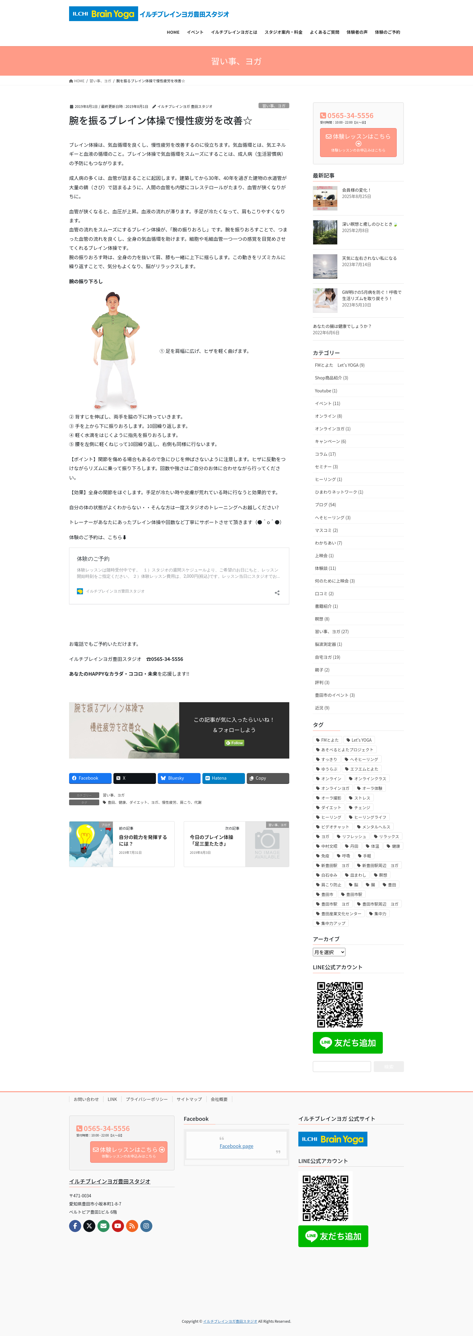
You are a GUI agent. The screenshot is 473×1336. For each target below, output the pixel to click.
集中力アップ (333, 923)
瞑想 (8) (322, 619)
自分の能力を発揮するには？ (143, 840)
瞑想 (383, 875)
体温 (375, 846)
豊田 (392, 885)
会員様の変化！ (357, 190)
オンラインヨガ (335, 788)
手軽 (367, 856)
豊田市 (327, 894)
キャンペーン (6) (330, 441)
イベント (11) (327, 403)
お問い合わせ (86, 1099)
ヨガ (325, 836)
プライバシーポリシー (147, 1099)
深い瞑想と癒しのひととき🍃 (370, 224)
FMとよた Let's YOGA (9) (340, 365)
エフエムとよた (364, 769)
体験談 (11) (325, 568)
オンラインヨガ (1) (333, 429)
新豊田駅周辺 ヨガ (380, 865)
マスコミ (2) (326, 530)
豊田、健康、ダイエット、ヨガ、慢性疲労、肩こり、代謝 (155, 802)
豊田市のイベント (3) (335, 695)
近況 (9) (322, 708)
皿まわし (358, 875)
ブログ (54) (325, 504)
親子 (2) (322, 670)
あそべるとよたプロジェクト (347, 750)
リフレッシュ (354, 836)
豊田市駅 (354, 894)
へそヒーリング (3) (333, 517)
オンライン (331, 778)
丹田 (354, 846)
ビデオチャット (335, 827)
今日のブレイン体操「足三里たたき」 (211, 840)
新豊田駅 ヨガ (335, 865)
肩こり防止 (331, 885)
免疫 (325, 856)
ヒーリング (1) (328, 479)
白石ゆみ (329, 875)
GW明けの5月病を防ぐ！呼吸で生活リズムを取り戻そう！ (372, 295)
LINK (112, 1099)
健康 (396, 846)
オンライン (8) (328, 416)
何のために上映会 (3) (335, 581)
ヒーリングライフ (370, 817)
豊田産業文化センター (341, 913)
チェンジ (362, 807)
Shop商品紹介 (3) (331, 378)
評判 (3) (322, 682)
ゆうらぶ (329, 769)
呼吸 (346, 856)
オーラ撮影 (331, 798)
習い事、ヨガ (273, 105)
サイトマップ (189, 1099)
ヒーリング (331, 817)
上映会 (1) (324, 555)
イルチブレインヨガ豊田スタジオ (110, 1181)
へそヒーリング (364, 759)
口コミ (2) (324, 593)
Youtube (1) (326, 391)
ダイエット (331, 807)
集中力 (380, 913)
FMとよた (330, 740)
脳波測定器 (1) (328, 644)
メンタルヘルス (376, 827)
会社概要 (219, 1099)
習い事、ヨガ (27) (332, 631)
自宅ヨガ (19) (327, 657)
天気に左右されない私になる (369, 258)
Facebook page (236, 1145)
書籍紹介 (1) (326, 606)
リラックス (389, 836)
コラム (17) (325, 454)
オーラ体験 (372, 788)
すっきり (329, 759)
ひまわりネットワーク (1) (339, 492)
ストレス (362, 798)
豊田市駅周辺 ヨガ (380, 904)
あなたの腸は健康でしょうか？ (342, 326)
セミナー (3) (326, 467)
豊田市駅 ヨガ (335, 904)
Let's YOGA (362, 740)
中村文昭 (329, 846)
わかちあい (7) (328, 543)
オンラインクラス (370, 778)
